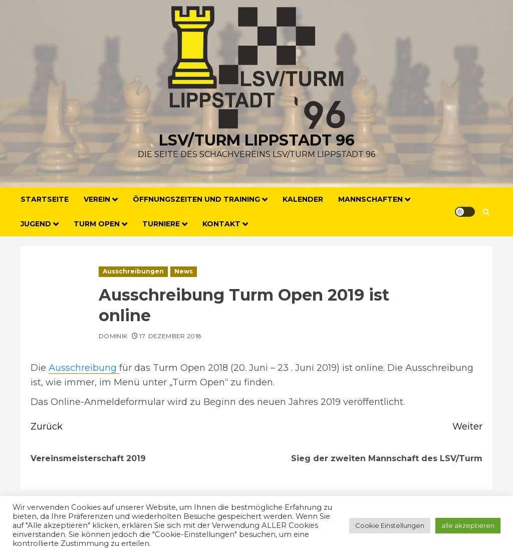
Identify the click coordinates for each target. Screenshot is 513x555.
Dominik (113, 336)
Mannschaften (370, 199)
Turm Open (97, 223)
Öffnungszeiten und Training (196, 199)
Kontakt (221, 223)
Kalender (303, 199)
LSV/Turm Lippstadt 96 (257, 140)
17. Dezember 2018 (170, 336)
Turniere (161, 223)
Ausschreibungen (133, 271)
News (183, 271)
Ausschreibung (84, 367)
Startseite (45, 199)
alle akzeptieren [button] (467, 525)
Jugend (36, 223)
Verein (97, 199)
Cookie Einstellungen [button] (389, 525)
